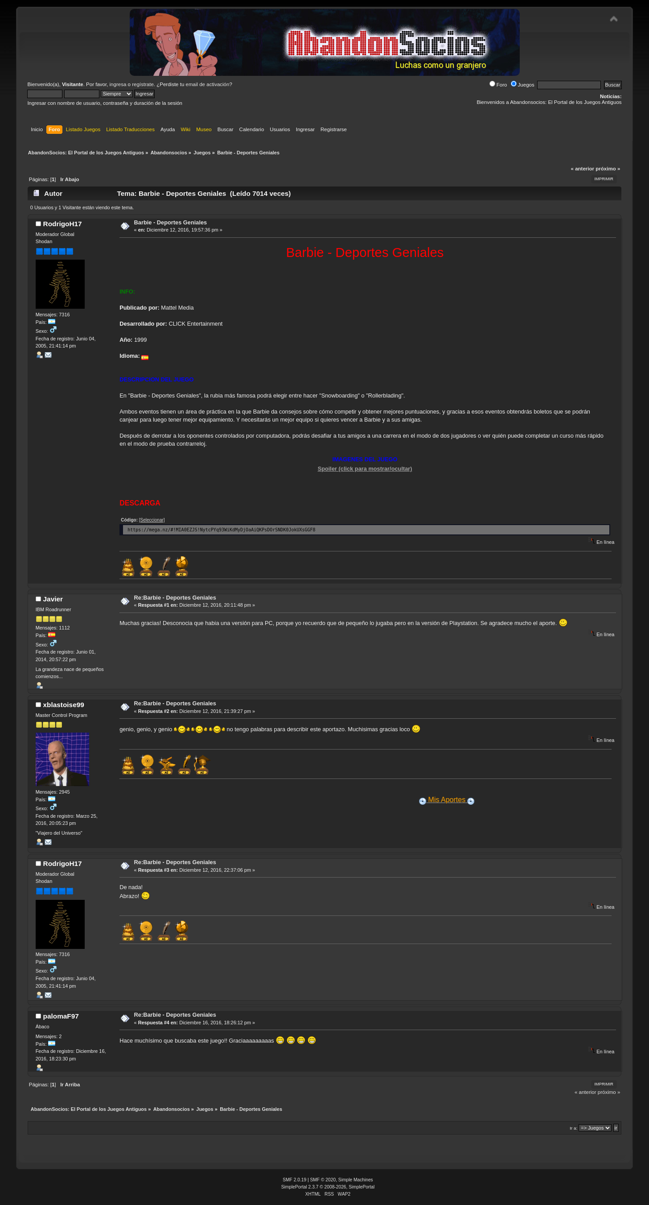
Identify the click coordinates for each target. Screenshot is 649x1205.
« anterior (582, 168)
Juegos (522, 84)
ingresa (118, 84)
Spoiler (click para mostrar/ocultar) (365, 468)
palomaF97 (61, 1016)
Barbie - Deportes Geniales (170, 222)
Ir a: (573, 1128)
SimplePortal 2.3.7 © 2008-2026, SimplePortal (328, 1186)
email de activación (208, 84)
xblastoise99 (63, 704)
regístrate (143, 84)
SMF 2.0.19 (294, 1179)
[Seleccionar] (152, 520)
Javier (53, 599)
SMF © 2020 (323, 1179)
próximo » (608, 168)
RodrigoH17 (62, 224)
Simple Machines (355, 1179)
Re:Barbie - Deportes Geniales (175, 597)
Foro (498, 84)
